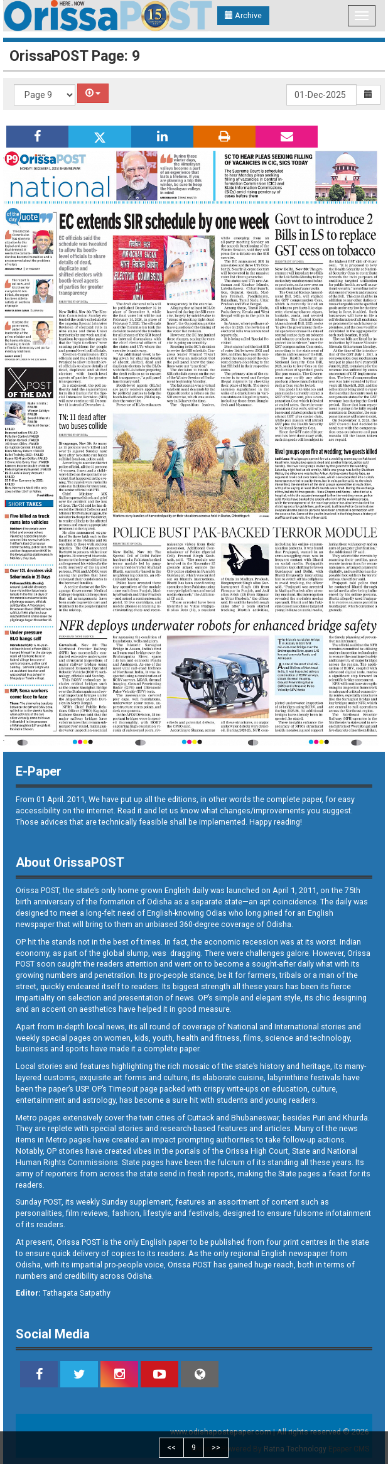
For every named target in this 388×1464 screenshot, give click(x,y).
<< (171, 1447)
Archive (243, 15)
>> (216, 1447)
